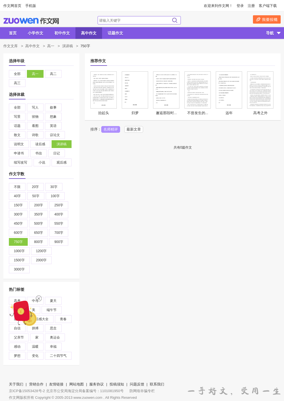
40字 (17, 196)
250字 (58, 205)
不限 (17, 187)
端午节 (52, 310)
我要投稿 (267, 19)
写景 (17, 117)
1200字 (41, 251)
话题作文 (115, 33)
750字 (18, 242)
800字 (38, 242)
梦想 (17, 356)
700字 (58, 233)
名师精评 (110, 129)
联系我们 (157, 384)
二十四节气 (58, 356)
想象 (53, 117)
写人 (35, 107)
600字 (18, 233)
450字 (18, 223)
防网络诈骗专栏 (142, 391)
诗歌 (35, 135)
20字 (35, 187)
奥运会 (55, 337)
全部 (17, 74)
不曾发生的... (197, 113)
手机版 (30, 6)
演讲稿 (67, 46)
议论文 (55, 135)
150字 (18, 205)
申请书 (19, 153)
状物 (35, 117)
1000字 (19, 251)
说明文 (19, 144)
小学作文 (35, 33)
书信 (38, 153)
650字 (38, 233)
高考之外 (260, 113)
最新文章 (133, 129)
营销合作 (36, 384)
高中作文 (89, 33)
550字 (58, 223)
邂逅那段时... (166, 113)
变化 (35, 356)
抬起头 (103, 113)
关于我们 (16, 384)
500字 (38, 223)
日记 (56, 153)
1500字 (19, 260)
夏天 (53, 301)
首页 (13, 33)
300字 (18, 214)
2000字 (41, 260)
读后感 (40, 144)
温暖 (35, 347)
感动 (17, 347)
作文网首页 (12, 6)
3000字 (19, 269)
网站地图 (76, 384)
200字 (38, 205)
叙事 (53, 107)
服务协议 (96, 384)
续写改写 (20, 162)
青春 (63, 319)
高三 (17, 83)
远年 (229, 113)
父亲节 (19, 337)
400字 (58, 214)
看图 (35, 126)
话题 (17, 126)
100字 (55, 196)
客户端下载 (268, 6)
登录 (240, 6)
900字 (58, 242)
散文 (17, 135)
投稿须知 (117, 384)
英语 (53, 126)
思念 (53, 328)
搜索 (175, 20)
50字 (35, 196)
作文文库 (10, 46)
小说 (42, 162)
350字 (38, 214)
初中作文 (62, 33)
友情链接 (56, 384)
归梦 (135, 113)
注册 (251, 6)
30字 (53, 187)
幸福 (53, 347)
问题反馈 (137, 384)
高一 (50, 46)
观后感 (62, 162)
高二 (53, 74)
